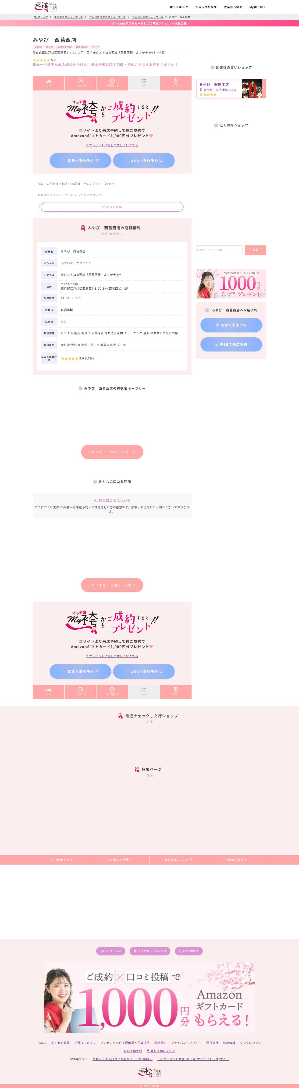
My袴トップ (61, 860)
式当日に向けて (85, 1043)
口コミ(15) (80, 81)
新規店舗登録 (133, 1051)
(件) (89, 358)
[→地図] (160, 52)
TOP (48, 81)
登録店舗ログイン (161, 1051)
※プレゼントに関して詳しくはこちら (112, 145)
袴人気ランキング (178, 860)
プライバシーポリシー (186, 1043)
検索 (255, 249)
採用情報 (229, 1043)
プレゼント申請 (120, 860)
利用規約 (160, 1043)
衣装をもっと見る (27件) (112, 451)
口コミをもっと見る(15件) (112, 585)
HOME (42, 1043)
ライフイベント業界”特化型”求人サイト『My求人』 (193, 1059)
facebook (188, 951)
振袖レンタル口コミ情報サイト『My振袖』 (123, 1059)
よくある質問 (60, 1043)
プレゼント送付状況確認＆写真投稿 (125, 1043)
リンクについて (250, 1043)
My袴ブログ (237, 860)
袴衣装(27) (112, 81)
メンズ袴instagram (150, 951)
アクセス (175, 81)
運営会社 (212, 1043)
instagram (111, 951)
